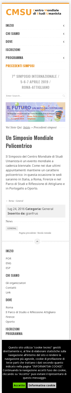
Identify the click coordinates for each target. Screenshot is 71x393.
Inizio (35, 25)
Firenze (10, 317)
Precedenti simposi (20, 65)
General (19, 201)
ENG (8, 263)
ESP (8, 268)
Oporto (10, 321)
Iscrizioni (13, 49)
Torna (11, 201)
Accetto (19, 385)
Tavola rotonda (44, 233)
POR (8, 258)
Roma (9, 307)
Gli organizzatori (16, 283)
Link (8, 292)
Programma (35, 57)
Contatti (11, 287)
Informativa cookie (42, 385)
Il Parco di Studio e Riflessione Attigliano (31, 312)
